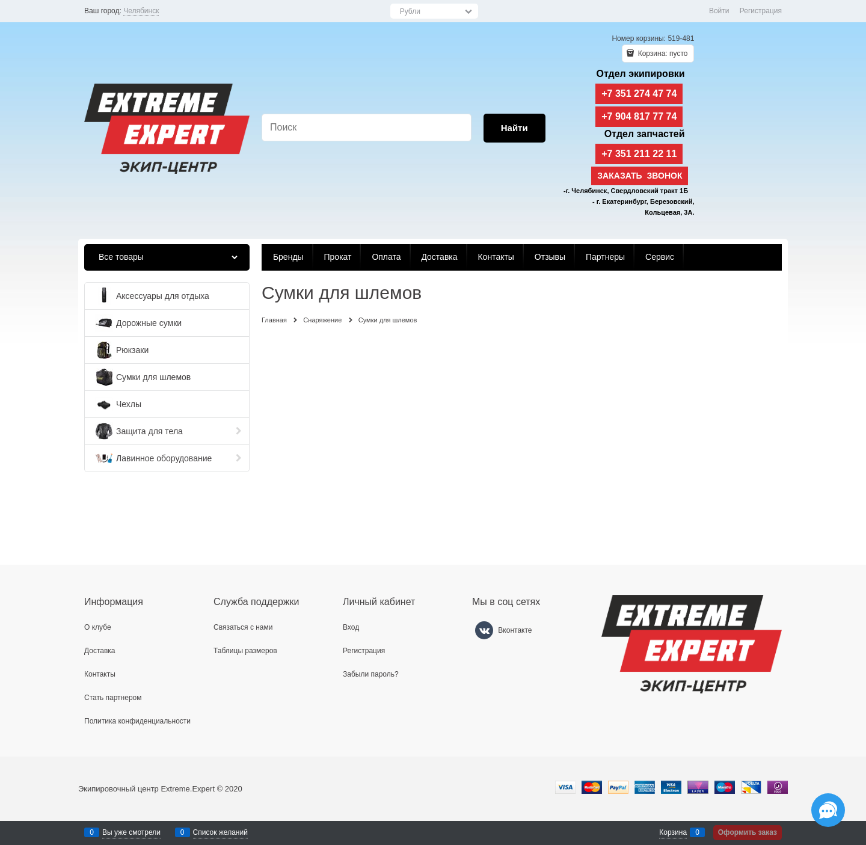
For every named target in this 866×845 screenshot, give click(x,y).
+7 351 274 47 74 (639, 93)
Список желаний (220, 832)
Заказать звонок (639, 175)
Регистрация (761, 11)
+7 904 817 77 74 (639, 116)
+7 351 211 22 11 (639, 154)
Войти (719, 11)
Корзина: (661, 53)
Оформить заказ (747, 832)
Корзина (673, 832)
